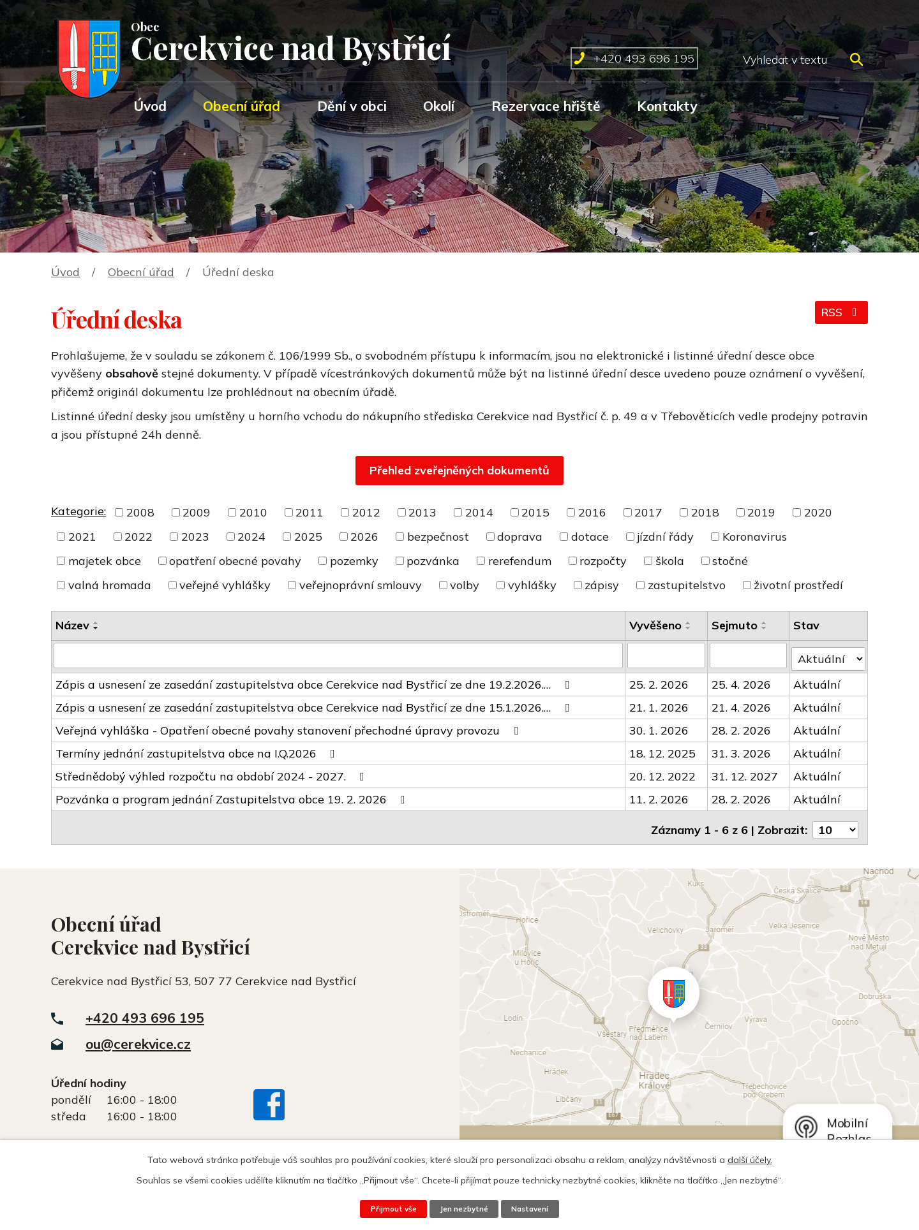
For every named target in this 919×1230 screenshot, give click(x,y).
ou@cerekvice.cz (138, 1035)
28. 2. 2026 (742, 726)
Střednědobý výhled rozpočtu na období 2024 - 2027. (213, 772)
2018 (705, 512)
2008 (140, 512)
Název (72, 625)
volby (464, 585)
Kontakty (667, 106)
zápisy (602, 585)
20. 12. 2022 (663, 772)
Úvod (150, 106)
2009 (197, 512)
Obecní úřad (241, 106)
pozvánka (433, 560)
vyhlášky (532, 585)
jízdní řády (665, 536)
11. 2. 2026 (659, 795)
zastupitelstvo (687, 585)
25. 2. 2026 (659, 680)
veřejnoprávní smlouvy (360, 585)
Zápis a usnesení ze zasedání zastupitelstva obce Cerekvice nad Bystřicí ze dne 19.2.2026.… (315, 680)
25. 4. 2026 (742, 680)
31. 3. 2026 (742, 749)
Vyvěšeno (656, 625)
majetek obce (104, 560)
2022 (138, 536)
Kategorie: (78, 511)
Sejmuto (735, 625)
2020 (818, 512)
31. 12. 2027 (745, 772)
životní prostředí (798, 585)
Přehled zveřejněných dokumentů (459, 470)
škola (669, 560)
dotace (590, 536)
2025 (308, 536)
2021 (82, 536)
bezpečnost (438, 536)
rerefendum (519, 560)
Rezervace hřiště (546, 106)
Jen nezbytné (463, 1208)
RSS (840, 316)
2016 (592, 512)
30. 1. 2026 (659, 726)
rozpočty (603, 560)
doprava (519, 536)
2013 (422, 512)
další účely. (750, 1159)
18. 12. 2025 (663, 749)
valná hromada (109, 585)
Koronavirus (754, 536)
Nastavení (535, 1208)
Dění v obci (352, 106)
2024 (251, 536)
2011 (309, 512)
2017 (648, 512)
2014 (479, 512)
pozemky (354, 560)
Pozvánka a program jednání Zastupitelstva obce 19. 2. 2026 (233, 795)
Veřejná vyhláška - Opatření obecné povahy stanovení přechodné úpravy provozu (289, 726)
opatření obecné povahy (235, 560)
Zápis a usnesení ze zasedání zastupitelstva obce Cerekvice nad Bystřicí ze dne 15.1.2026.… (315, 703)
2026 (364, 536)
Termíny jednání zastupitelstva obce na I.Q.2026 (198, 749)
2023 (195, 536)
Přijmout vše (388, 1208)
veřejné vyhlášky (225, 585)
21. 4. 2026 (742, 703)
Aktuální (817, 680)
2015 (535, 512)
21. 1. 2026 (659, 703)
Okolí (438, 106)
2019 (761, 512)
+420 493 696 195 (145, 1009)
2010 (253, 512)
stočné (730, 560)
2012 (366, 512)
